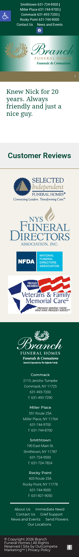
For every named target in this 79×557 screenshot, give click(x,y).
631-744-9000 (40, 490)
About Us (22, 509)
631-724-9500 (40, 457)
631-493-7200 (40, 392)
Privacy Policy (39, 550)
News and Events (25, 519)
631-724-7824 (41, 463)
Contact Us (25, 514)
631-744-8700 (41, 430)
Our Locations (39, 524)
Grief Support (51, 514)
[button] (5, 15)
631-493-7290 (41, 397)
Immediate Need (49, 509)
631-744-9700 (40, 425)
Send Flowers (57, 519)
